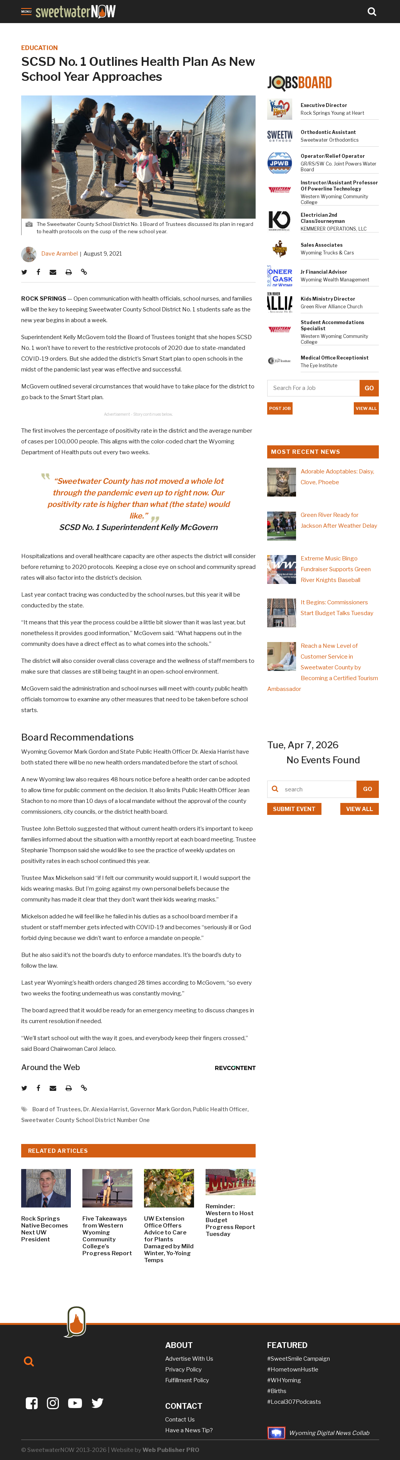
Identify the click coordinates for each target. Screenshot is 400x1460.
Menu (26, 11)
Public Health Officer (220, 1109)
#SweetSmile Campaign (298, 1358)
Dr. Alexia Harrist (105, 1109)
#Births (276, 1391)
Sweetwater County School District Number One (85, 1120)
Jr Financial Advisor (324, 272)
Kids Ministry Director (328, 299)
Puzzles (185, 28)
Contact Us (180, 1419)
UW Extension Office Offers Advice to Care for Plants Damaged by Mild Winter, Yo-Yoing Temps (169, 1239)
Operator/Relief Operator (333, 156)
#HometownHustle (292, 1369)
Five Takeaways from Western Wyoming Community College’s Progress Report (107, 1236)
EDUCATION (39, 48)
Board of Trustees (56, 1109)
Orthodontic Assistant (328, 132)
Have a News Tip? (189, 1430)
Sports (120, 28)
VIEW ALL (366, 408)
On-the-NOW (152, 28)
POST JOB (280, 408)
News (29, 28)
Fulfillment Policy (187, 1380)
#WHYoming (284, 1380)
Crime (82, 28)
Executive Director (324, 105)
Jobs (101, 28)
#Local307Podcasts (294, 1401)
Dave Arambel (59, 253)
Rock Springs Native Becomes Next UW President (44, 1229)
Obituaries (55, 28)
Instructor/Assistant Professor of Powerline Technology (339, 186)
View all (359, 809)
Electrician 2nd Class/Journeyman (323, 218)
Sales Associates (322, 245)
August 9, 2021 (103, 253)
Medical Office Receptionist (335, 358)
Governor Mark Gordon (160, 1109)
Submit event (294, 809)
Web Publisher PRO (170, 1450)
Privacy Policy (183, 1369)
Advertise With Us (189, 1358)
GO (367, 789)
